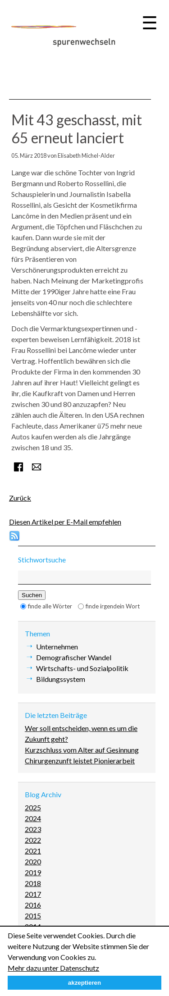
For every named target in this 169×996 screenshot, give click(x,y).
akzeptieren (84, 982)
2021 (33, 850)
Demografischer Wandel (73, 657)
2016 (33, 904)
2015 (33, 915)
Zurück (20, 497)
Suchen (32, 595)
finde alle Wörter (50, 606)
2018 (33, 883)
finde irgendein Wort (113, 606)
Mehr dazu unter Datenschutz (53, 968)
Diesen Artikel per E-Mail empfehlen (65, 521)
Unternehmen (57, 646)
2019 (33, 872)
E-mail (36, 467)
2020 (33, 861)
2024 (33, 818)
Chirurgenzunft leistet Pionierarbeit (80, 760)
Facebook (18, 467)
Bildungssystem (60, 679)
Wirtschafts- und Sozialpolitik (82, 668)
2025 (33, 807)
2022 (33, 840)
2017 (33, 894)
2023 (33, 829)
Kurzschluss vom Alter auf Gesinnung (82, 749)
